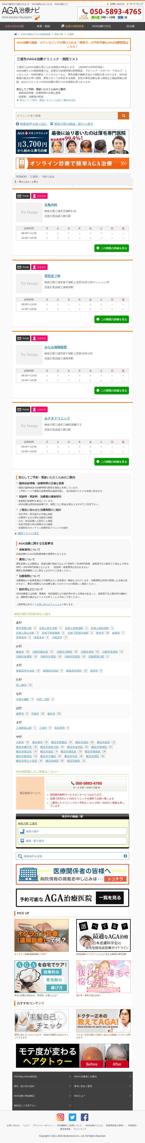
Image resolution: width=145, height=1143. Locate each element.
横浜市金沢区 (75, 746)
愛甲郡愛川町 (24, 628)
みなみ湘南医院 (55, 347)
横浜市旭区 (82, 742)
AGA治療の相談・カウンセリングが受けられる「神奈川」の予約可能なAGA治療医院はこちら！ (72, 44)
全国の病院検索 (72, 26)
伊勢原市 (21, 637)
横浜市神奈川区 (49, 746)
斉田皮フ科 (52, 276)
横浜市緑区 (52, 760)
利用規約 (132, 1125)
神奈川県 (58, 34)
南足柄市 (59, 727)
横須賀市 (37, 742)
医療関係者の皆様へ (115, 1125)
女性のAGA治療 (14, 26)
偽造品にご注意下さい (25, 1105)
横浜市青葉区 (59, 742)
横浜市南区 (73, 760)
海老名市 (39, 637)
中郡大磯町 (22, 699)
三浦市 (43, 727)
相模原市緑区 (51, 670)
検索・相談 (43, 26)
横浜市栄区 (46, 751)
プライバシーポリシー (43, 1125)
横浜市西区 (92, 756)
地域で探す (29, 831)
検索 (123, 115)
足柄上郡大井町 (48, 628)
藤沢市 (51, 713)
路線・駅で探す (32, 841)
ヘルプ (26, 1125)
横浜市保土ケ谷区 (26, 760)
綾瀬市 (116, 632)
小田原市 (57, 637)
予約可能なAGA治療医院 (25, 1076)
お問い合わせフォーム (48, 604)
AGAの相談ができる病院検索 (35, 34)
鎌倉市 (20, 651)
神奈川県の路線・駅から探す (73, 124)
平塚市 (35, 713)
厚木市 (100, 632)
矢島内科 (50, 205)
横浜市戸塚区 (48, 756)
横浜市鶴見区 (24, 756)
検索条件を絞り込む (33, 124)
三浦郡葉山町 (24, 727)
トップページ (15, 34)
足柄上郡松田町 (100, 628)
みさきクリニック (57, 418)
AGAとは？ (80, 1096)
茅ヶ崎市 (21, 685)
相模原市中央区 (25, 670)
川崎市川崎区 (64, 651)
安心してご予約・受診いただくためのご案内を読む (48, 100)
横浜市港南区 (99, 746)
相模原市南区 (74, 670)
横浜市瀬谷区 (68, 751)
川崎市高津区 (110, 651)
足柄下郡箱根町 (51, 632)
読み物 (130, 26)
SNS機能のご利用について (69, 1125)
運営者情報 (65, 1129)
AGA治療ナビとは (94, 1125)
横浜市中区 (71, 756)
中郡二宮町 (43, 699)
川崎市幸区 (87, 651)
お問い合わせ (116, 4)
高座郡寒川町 (96, 656)
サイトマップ (136, 4)
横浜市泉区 (103, 742)
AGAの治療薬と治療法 (85, 1076)
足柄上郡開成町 (74, 628)
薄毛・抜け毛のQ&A (24, 1086)
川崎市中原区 (48, 656)
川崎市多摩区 (24, 656)
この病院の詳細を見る (114, 248)
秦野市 (20, 713)
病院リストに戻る (28, 533)
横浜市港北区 (24, 751)
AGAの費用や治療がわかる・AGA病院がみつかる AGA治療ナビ (35, 4)
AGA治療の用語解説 (24, 1096)
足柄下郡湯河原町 (78, 632)
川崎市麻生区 (40, 651)
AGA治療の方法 (101, 26)
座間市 (94, 670)
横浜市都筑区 (93, 751)
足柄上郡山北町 (25, 632)
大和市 (20, 742)
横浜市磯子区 (24, 746)
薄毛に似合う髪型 (83, 1086)
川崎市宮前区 (72, 656)
